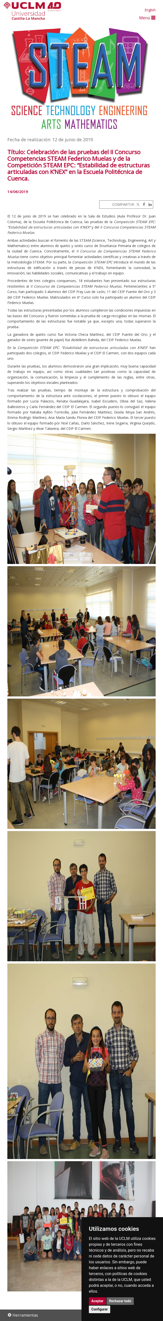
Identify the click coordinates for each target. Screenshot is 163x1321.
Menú (147, 18)
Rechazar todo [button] (120, 1301)
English (150, 10)
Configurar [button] (99, 1309)
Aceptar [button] (97, 1301)
